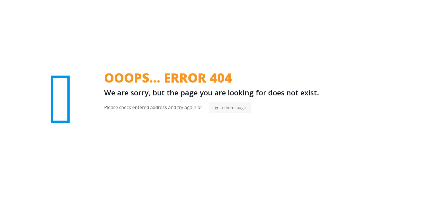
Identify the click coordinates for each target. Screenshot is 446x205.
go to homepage (230, 107)
